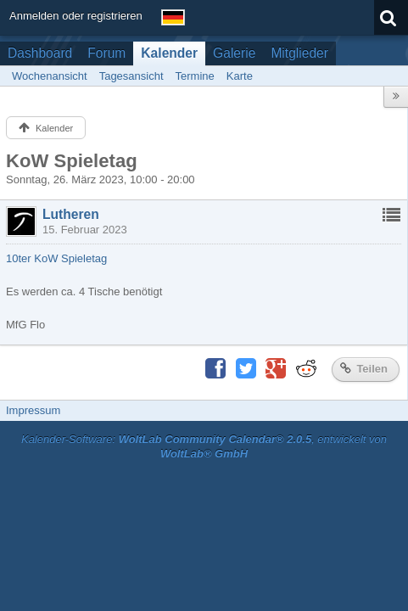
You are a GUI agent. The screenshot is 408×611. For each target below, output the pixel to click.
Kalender (169, 53)
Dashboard (40, 53)
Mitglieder (299, 53)
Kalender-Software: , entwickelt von (204, 446)
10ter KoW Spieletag (56, 258)
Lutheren (70, 214)
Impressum (33, 410)
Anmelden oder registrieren (76, 15)
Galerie (234, 53)
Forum (106, 53)
